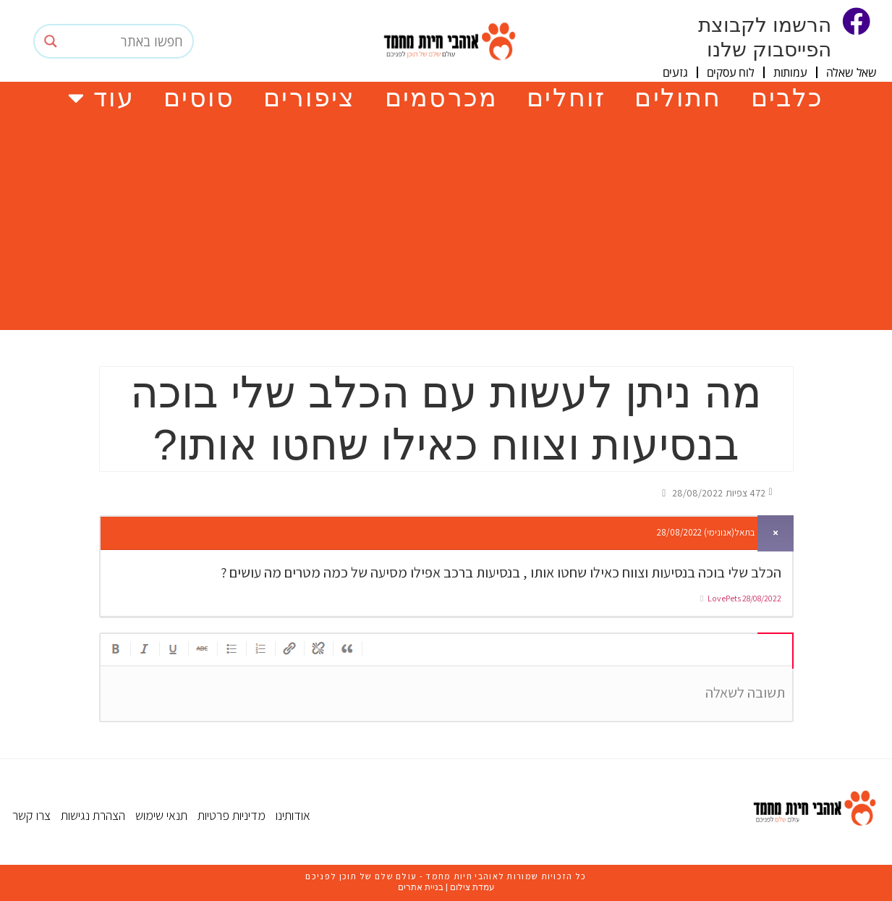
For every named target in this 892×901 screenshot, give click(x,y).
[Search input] (127, 41)
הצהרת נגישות (93, 815)
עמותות (790, 72)
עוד (101, 97)
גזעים (675, 72)
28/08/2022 (761, 598)
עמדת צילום (472, 887)
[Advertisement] (446, 221)
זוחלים (566, 97)
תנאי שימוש (161, 815)
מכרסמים (441, 97)
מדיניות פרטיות (231, 815)
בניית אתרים (420, 887)
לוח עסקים (731, 72)
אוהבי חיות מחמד (460, 876)
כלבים (787, 97)
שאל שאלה (851, 72)
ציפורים (309, 97)
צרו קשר (31, 815)
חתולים (677, 97)
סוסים (198, 97)
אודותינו (293, 815)
